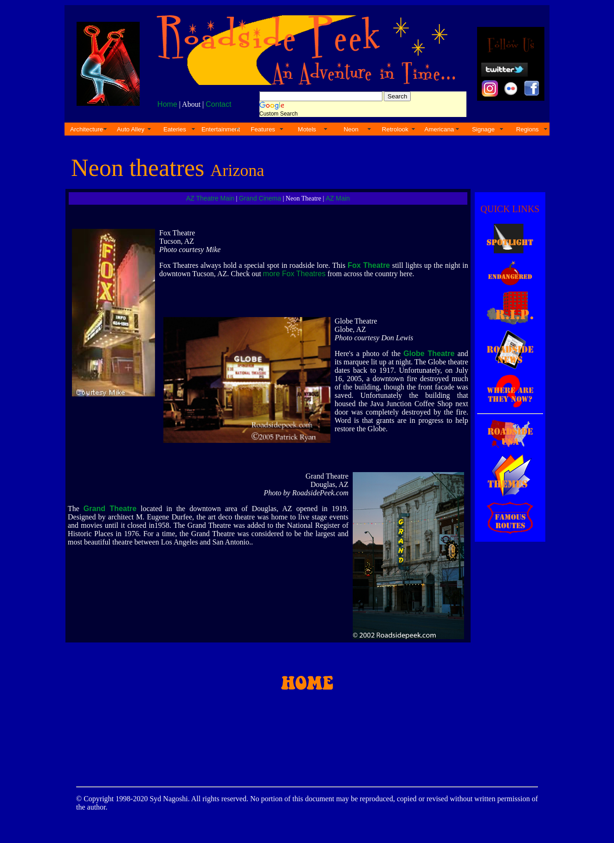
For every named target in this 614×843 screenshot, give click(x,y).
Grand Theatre (110, 508)
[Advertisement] (305, 735)
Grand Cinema (260, 198)
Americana (439, 129)
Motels (307, 129)
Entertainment (220, 129)
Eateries (174, 129)
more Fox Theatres (294, 274)
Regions (527, 129)
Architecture (86, 129)
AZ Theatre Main (210, 198)
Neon (350, 129)
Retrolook (395, 129)
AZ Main (338, 198)
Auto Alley (130, 129)
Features (263, 129)
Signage (483, 129)
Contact (218, 104)
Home (167, 104)
